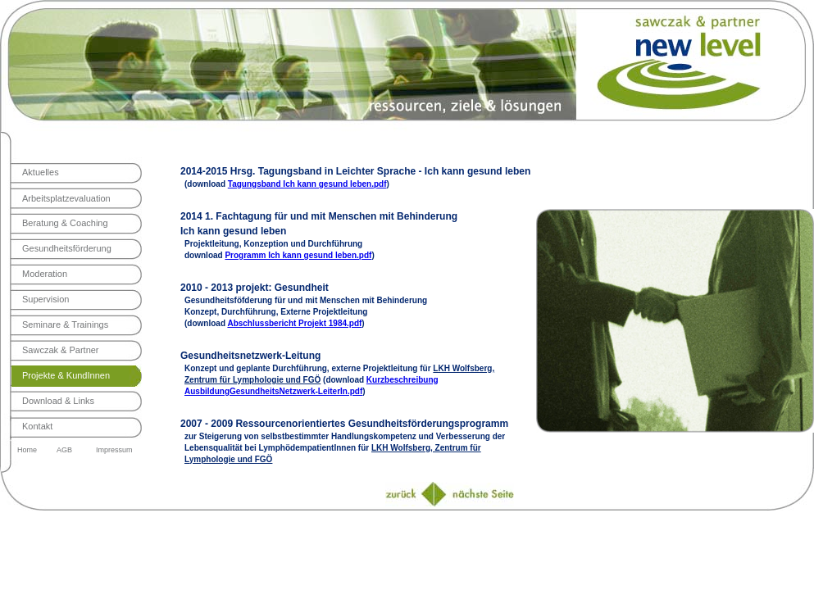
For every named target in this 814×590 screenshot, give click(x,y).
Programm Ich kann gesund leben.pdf (298, 255)
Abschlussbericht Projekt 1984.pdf (294, 323)
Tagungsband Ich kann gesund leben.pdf (307, 183)
